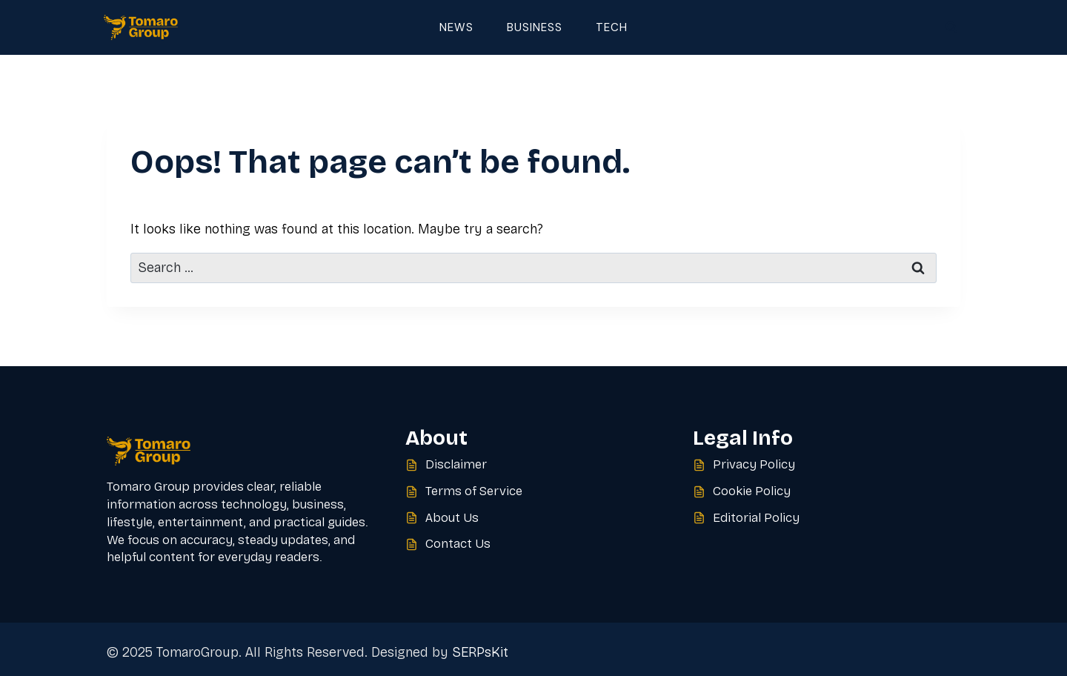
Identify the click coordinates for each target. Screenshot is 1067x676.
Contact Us (458, 543)
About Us (452, 518)
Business (534, 27)
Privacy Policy (754, 464)
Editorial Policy (756, 518)
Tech (612, 27)
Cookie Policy (752, 491)
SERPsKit (480, 652)
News (456, 27)
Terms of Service (473, 491)
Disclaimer (456, 464)
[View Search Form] (951, 27)
